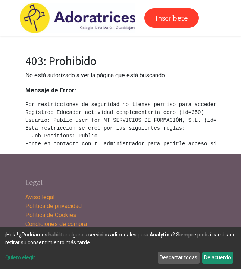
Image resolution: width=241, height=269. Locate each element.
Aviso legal (40, 197)
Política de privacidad (53, 206)
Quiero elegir (20, 257)
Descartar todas (178, 257)
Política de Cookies (50, 215)
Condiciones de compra (56, 224)
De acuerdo (217, 257)
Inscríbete (172, 17)
